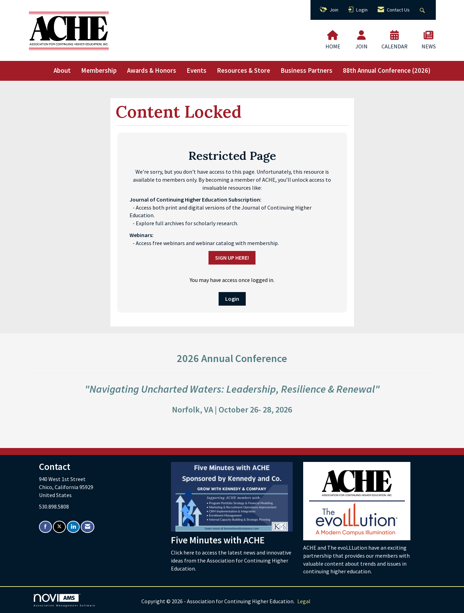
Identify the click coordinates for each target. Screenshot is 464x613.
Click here (183, 552)
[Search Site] (423, 9)
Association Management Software (65, 600)
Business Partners (306, 70)
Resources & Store (243, 70)
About (62, 70)
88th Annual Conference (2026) (387, 70)
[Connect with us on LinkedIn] (73, 527)
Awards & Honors (151, 70)
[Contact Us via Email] (87, 527)
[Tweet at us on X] (59, 527)
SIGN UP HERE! (232, 257)
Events (196, 70)
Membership (99, 70)
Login (232, 298)
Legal (303, 601)
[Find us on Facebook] (45, 527)
